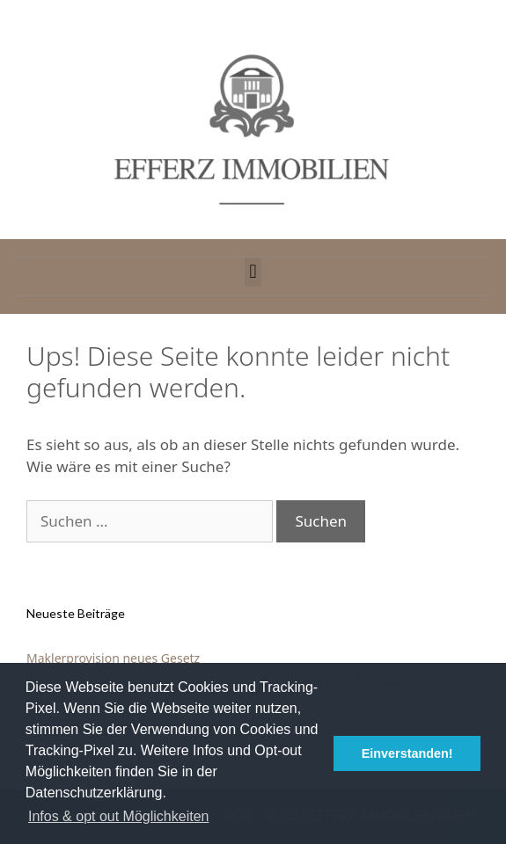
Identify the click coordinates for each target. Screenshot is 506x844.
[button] (253, 272)
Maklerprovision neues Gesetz (113, 658)
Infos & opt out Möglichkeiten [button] (118, 816)
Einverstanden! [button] (407, 753)
